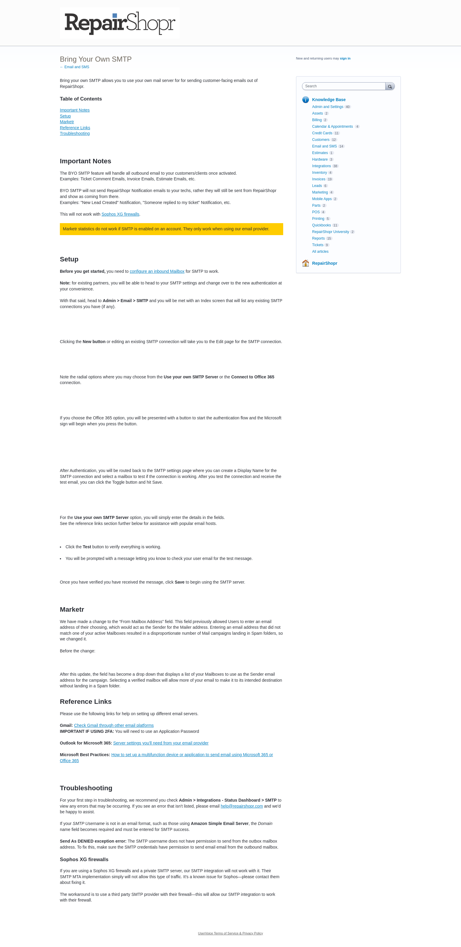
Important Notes (75, 110)
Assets (317, 113)
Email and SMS (324, 146)
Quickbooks (321, 225)
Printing (318, 219)
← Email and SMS (74, 67)
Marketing (320, 192)
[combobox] (345, 86)
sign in (345, 58)
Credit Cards (322, 133)
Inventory (319, 172)
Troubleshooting (75, 133)
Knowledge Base (329, 99)
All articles (320, 251)
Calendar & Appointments (333, 126)
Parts (316, 205)
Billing (317, 120)
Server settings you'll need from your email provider (161, 743)
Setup (65, 116)
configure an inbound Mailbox (157, 271)
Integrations (321, 166)
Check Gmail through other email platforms (114, 725)
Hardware (320, 159)
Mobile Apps (322, 199)
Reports (318, 238)
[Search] (390, 86)
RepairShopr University (330, 232)
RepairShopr (324, 263)
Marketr (67, 121)
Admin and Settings (327, 107)
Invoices (318, 179)
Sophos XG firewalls (120, 214)
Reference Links (75, 127)
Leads (317, 186)
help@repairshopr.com (242, 806)
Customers (321, 140)
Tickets (318, 245)
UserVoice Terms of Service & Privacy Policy (230, 933)
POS (316, 212)
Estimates (320, 153)
